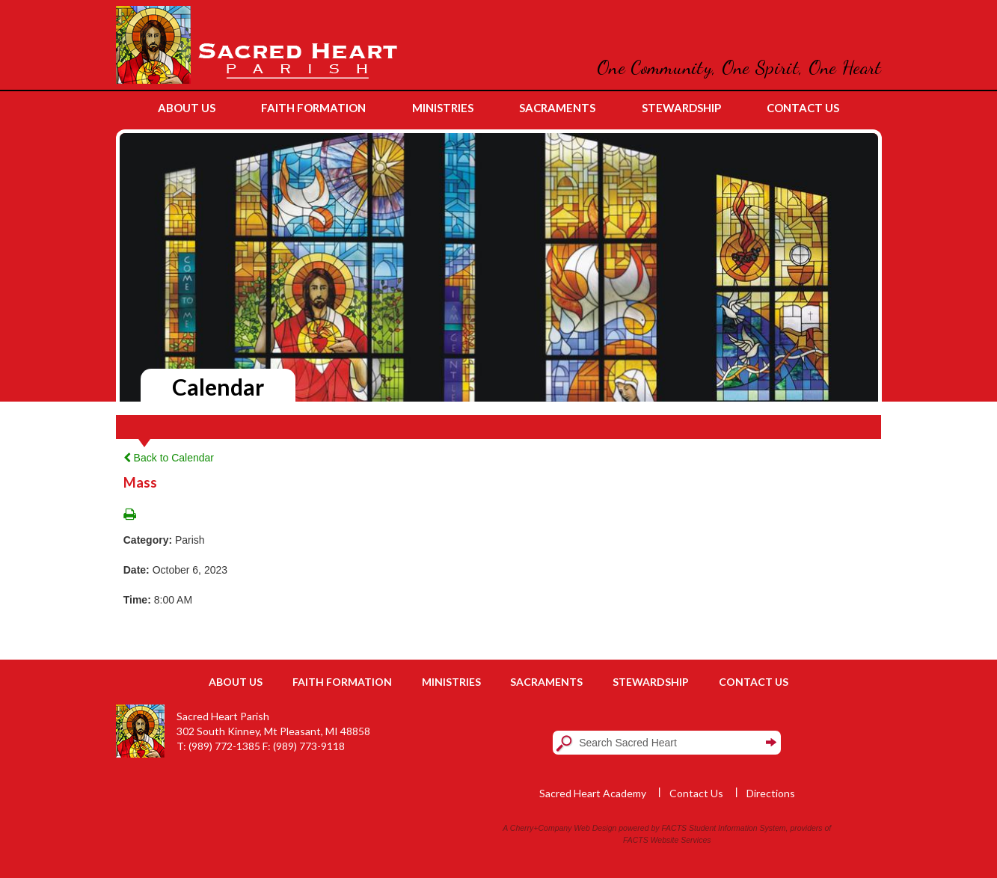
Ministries (451, 681)
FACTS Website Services (667, 839)
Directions (770, 793)
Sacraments (546, 681)
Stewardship (651, 681)
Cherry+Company (541, 827)
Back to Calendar (168, 458)
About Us (236, 681)
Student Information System (737, 827)
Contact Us (753, 681)
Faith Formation (342, 681)
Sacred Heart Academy (592, 793)
